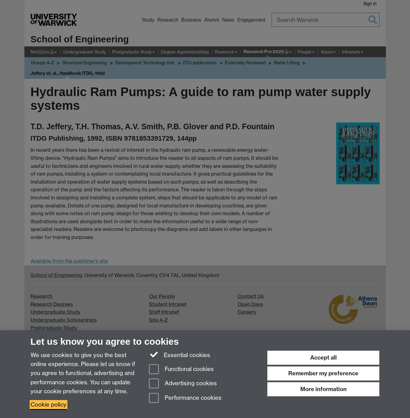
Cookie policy (48, 404)
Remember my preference (323, 373)
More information (323, 389)
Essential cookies (179, 355)
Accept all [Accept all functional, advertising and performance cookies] (323, 357)
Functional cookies (181, 369)
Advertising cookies (183, 384)
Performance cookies (185, 398)
